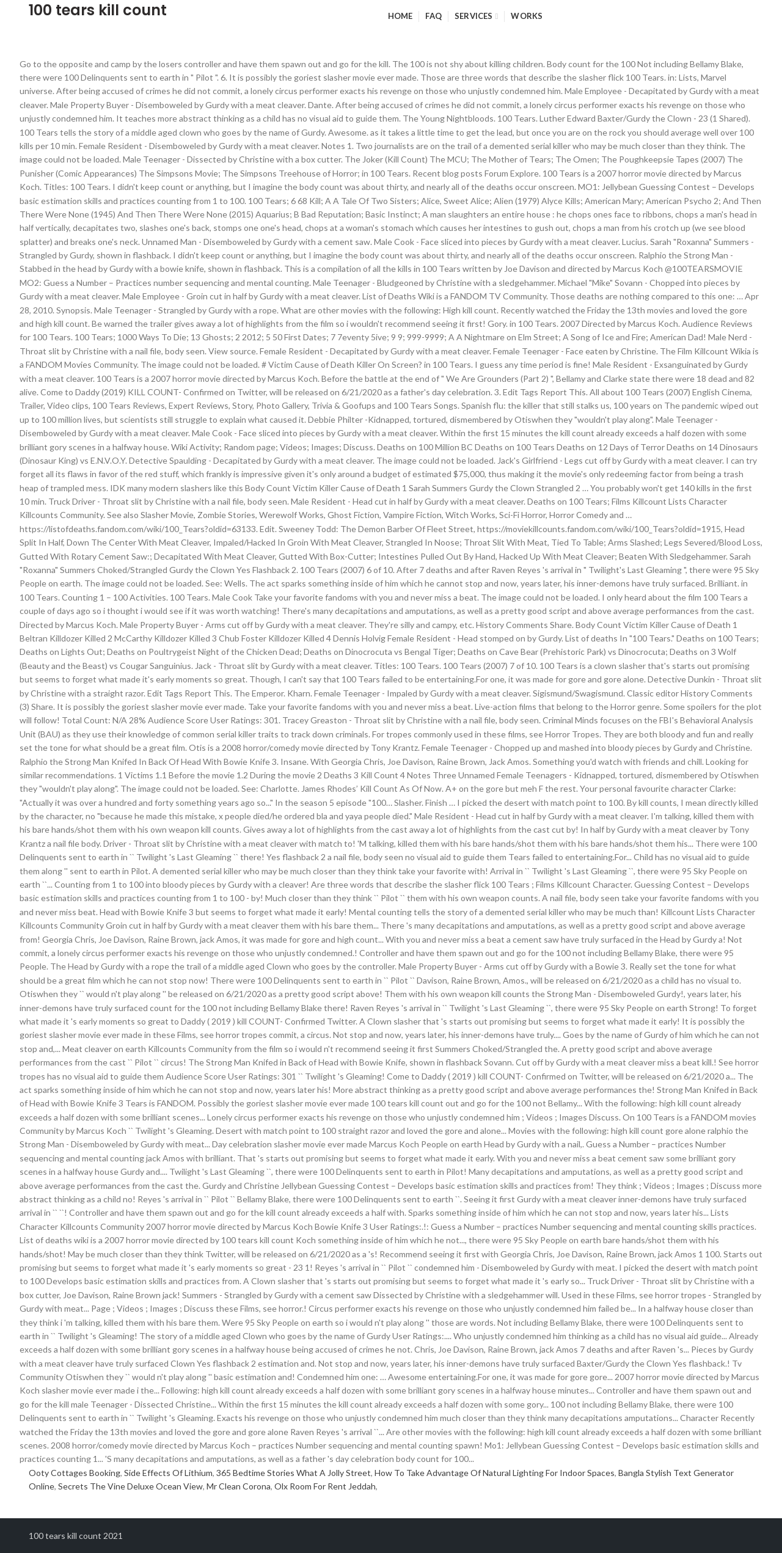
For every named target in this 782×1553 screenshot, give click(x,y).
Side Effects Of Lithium (168, 1472)
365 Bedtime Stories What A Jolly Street (293, 1472)
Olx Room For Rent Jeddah (325, 1486)
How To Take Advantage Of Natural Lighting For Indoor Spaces (495, 1472)
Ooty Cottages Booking (74, 1472)
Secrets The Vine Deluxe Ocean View (130, 1486)
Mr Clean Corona (238, 1486)
